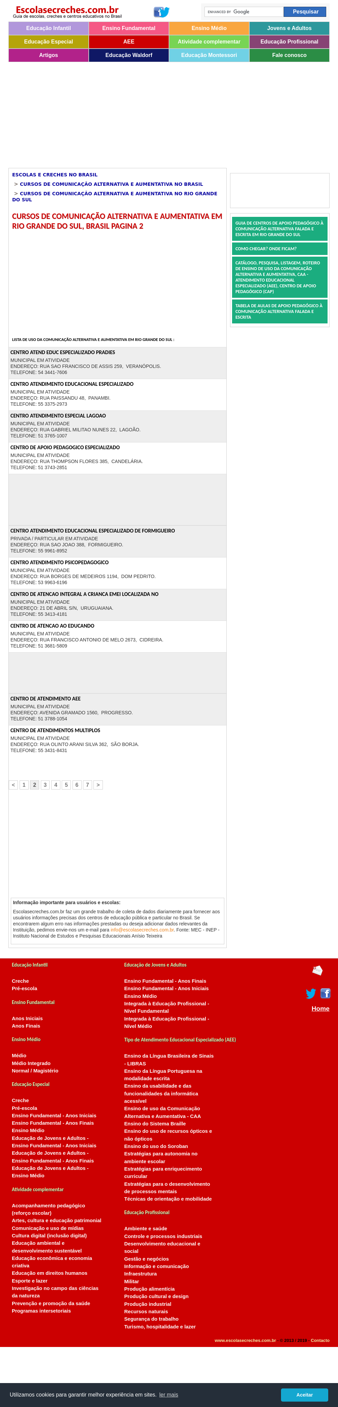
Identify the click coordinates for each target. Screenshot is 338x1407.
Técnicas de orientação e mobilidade (168, 1199)
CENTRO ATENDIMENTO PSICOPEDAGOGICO (59, 562)
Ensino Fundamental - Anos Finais (53, 1123)
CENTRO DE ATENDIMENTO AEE (45, 698)
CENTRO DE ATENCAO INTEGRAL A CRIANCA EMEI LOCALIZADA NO (84, 594)
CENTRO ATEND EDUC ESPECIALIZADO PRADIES (62, 352)
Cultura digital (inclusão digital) (49, 1235)
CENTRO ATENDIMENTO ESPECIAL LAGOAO (58, 415)
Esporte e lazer (30, 1281)
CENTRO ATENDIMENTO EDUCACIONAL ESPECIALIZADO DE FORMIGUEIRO (92, 530)
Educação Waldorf (129, 55)
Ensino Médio (209, 28)
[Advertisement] (148, 112)
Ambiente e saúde (145, 1228)
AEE (129, 42)
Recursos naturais (146, 1311)
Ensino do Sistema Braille (155, 1123)
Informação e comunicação (156, 1266)
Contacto (320, 1340)
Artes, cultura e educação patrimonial (56, 1220)
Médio (19, 1055)
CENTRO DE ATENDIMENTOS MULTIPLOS (55, 730)
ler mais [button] (168, 1395)
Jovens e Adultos (289, 28)
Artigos (48, 55)
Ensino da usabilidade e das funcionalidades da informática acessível (161, 1093)
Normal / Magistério (35, 1070)
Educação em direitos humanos (49, 1273)
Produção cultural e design (156, 1296)
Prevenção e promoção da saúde (51, 1303)
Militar (131, 1281)
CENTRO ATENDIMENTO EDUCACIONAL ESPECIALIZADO (72, 384)
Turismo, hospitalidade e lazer (160, 1326)
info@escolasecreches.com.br (142, 929)
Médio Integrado (31, 1063)
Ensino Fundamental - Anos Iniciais (54, 1115)
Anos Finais (26, 1026)
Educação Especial (48, 42)
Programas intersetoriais (41, 1311)
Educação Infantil (48, 28)
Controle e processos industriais (163, 1236)
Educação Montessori (209, 55)
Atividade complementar (209, 42)
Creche (20, 981)
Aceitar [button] (305, 1395)
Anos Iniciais (27, 1018)
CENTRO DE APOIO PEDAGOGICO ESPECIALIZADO (65, 447)
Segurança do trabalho (151, 1319)
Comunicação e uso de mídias (48, 1228)
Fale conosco (289, 55)
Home (321, 1009)
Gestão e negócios (146, 1259)
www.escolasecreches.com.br (245, 1340)
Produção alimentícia (149, 1289)
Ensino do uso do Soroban (156, 1146)
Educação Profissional (289, 42)
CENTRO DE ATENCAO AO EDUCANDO (52, 626)
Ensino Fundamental (128, 28)
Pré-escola (24, 988)
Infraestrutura (140, 1273)
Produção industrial (147, 1304)
